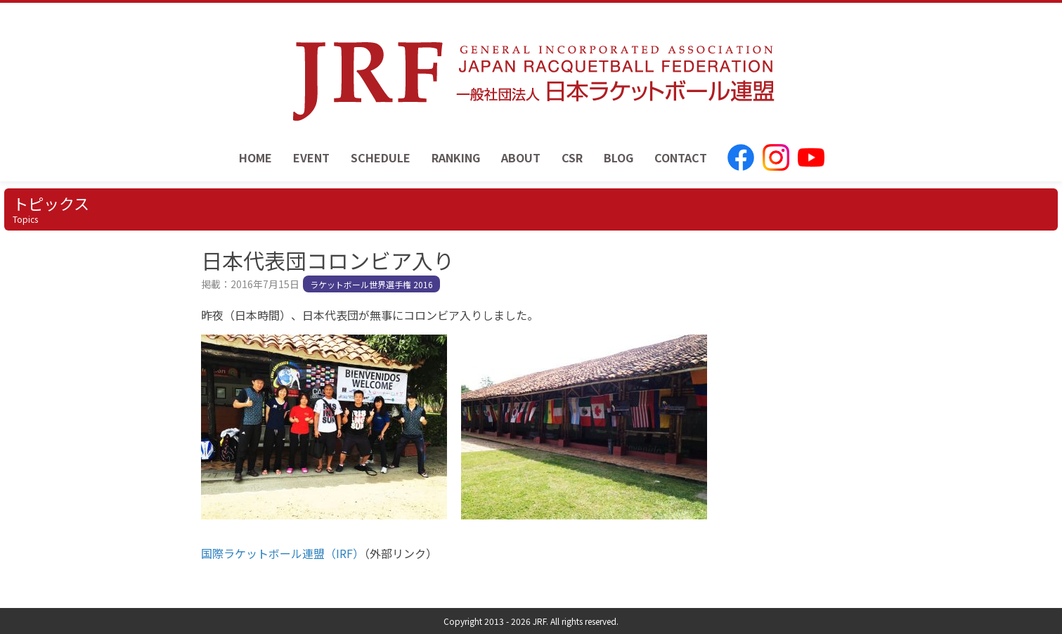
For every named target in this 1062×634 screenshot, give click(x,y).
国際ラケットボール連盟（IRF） (282, 553)
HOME (255, 157)
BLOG (618, 157)
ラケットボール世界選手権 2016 (371, 284)
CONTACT (680, 157)
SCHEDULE (380, 157)
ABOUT (520, 157)
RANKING (456, 157)
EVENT (311, 157)
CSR (572, 157)
